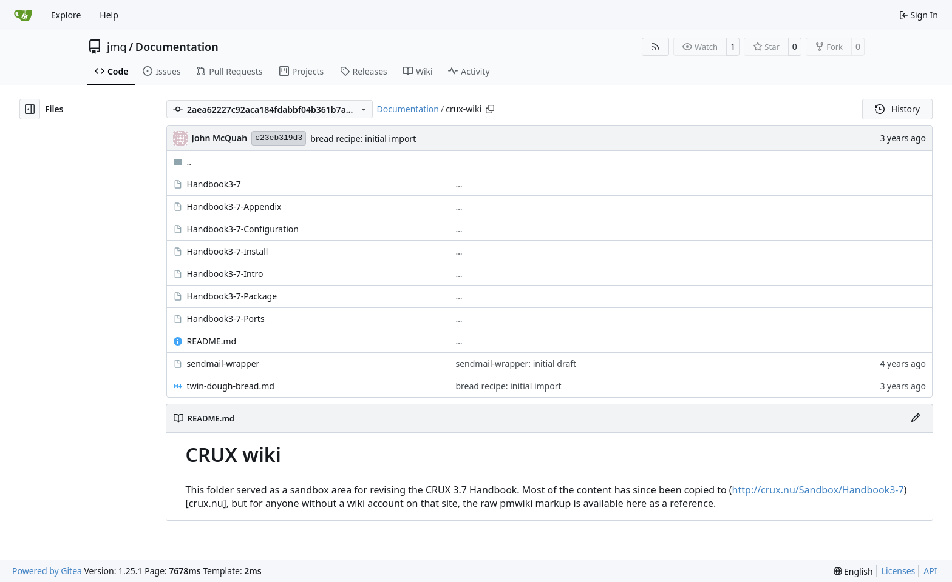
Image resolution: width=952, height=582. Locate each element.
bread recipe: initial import (363, 138)
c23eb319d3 (278, 137)
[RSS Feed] (656, 47)
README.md (212, 341)
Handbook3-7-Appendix (234, 206)
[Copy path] (490, 109)
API (930, 571)
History (897, 109)
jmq (117, 47)
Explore (66, 15)
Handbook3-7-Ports (226, 318)
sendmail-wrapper (223, 363)
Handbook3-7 (214, 184)
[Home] (23, 15)
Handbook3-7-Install (227, 251)
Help (109, 15)
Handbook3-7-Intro (225, 273)
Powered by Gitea (47, 571)
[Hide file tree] (29, 109)
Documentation (177, 47)
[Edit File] (915, 418)
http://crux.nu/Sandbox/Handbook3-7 (818, 490)
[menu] (853, 571)
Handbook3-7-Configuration (243, 229)
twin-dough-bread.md (230, 386)
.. (182, 161)
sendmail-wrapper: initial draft (516, 363)
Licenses (899, 571)
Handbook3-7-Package (232, 296)
